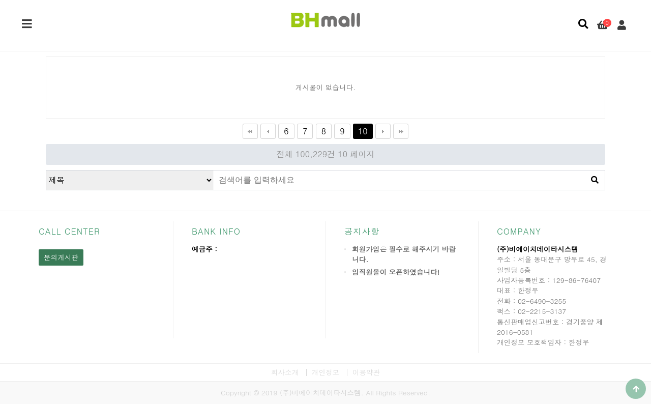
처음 (250, 131)
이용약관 (366, 372)
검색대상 (46, 170)
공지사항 (361, 231)
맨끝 (400, 131)
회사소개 (285, 372)
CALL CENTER (69, 231)
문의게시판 (61, 257)
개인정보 (325, 372)
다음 (383, 131)
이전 (268, 131)
